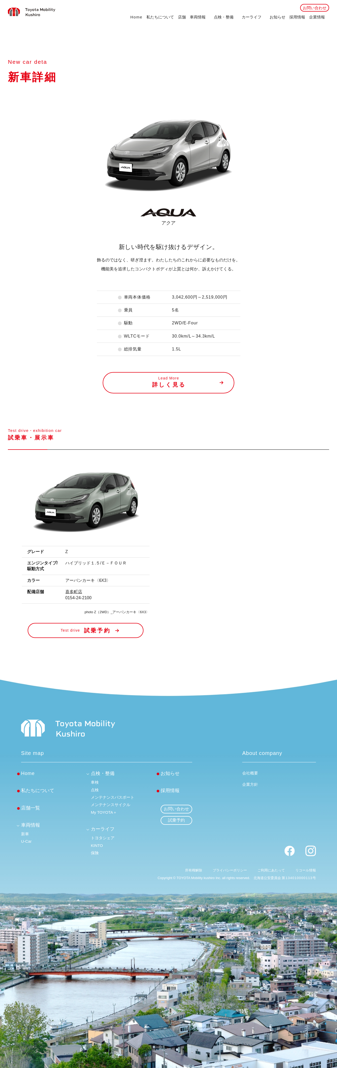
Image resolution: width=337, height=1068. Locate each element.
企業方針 (250, 784)
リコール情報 (305, 870)
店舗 (182, 17)
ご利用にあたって (271, 870)
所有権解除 (193, 870)
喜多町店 (73, 591)
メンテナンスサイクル (110, 804)
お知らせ (277, 17)
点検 (95, 790)
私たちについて (160, 17)
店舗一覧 (30, 808)
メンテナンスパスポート (112, 797)
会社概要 (250, 773)
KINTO (97, 845)
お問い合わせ (314, 8)
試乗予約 (176, 820)
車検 (95, 782)
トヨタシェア (103, 838)
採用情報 (297, 17)
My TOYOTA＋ (104, 812)
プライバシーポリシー (230, 870)
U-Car (26, 841)
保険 (95, 853)
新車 (25, 834)
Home (136, 17)
